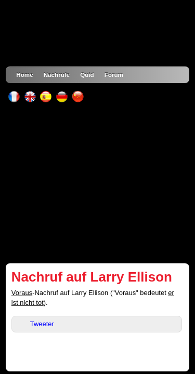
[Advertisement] (97, 183)
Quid (87, 74)
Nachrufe (57, 74)
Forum (114, 74)
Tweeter (42, 324)
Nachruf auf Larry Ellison (91, 277)
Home (24, 74)
